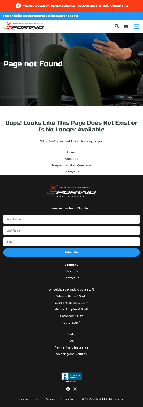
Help (71, 334)
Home (71, 152)
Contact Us (71, 172)
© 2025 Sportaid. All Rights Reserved (103, 399)
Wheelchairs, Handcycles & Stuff (71, 289)
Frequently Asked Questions (71, 165)
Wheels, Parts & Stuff (71, 296)
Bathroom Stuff (71, 316)
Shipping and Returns (71, 354)
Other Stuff (71, 323)
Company (71, 265)
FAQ (71, 341)
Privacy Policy (68, 399)
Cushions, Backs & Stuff (71, 303)
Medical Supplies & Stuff (71, 309)
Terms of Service (45, 399)
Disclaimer (24, 399)
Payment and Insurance (71, 347)
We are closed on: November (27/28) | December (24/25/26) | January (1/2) (75, 6)
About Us (71, 159)
